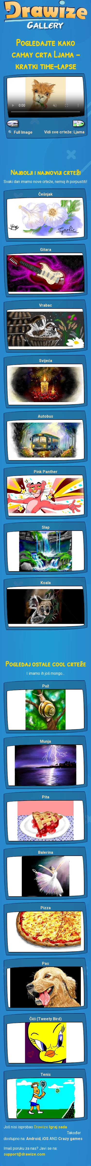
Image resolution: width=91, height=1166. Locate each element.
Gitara (45, 249)
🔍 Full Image (20, 132)
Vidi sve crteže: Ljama (64, 132)
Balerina (45, 852)
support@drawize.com (24, 1154)
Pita (45, 797)
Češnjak (45, 194)
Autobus (45, 416)
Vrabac (45, 305)
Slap (46, 527)
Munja (45, 741)
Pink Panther (46, 471)
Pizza (46, 908)
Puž (45, 686)
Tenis (46, 1074)
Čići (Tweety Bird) (45, 1019)
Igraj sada (58, 1127)
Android (33, 1138)
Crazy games (70, 1138)
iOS (45, 1138)
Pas (45, 963)
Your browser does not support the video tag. (45, 97)
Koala (46, 582)
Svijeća (45, 360)
